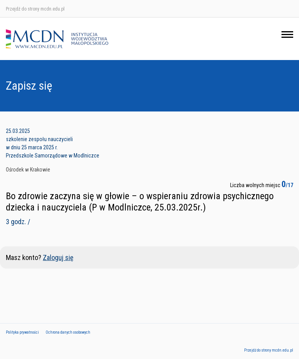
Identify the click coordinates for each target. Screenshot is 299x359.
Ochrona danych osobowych (68, 332)
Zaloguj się (58, 257)
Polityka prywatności (22, 332)
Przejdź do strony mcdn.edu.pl (35, 9)
